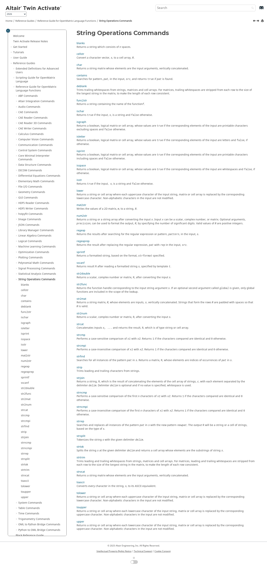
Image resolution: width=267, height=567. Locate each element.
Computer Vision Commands (36, 106)
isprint (25, 300)
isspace (25, 306)
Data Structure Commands (34, 131)
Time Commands (28, 480)
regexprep (27, 338)
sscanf (25, 349)
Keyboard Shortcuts (28, 518)
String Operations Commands (115, 21)
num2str (26, 327)
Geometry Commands (31, 159)
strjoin (25, 404)
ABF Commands (28, 62)
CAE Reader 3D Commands (35, 90)
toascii (25, 447)
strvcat (25, 442)
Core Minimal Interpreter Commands (34, 124)
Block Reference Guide (30, 502)
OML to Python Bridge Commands (39, 491)
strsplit (25, 425)
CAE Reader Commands (33, 84)
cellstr (24, 257)
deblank (26, 273)
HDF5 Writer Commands (33, 175)
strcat (24, 376)
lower (24, 317)
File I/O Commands (30, 153)
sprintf (25, 344)
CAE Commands (28, 79)
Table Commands (29, 475)
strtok (24, 431)
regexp (25, 333)
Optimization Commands (33, 219)
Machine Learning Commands (37, 213)
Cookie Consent (163, 551)
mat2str (26, 322)
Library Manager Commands (36, 197)
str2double (27, 355)
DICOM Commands (30, 137)
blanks (25, 251)
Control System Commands (35, 117)
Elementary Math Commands (36, 148)
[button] (11, 30)
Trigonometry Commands (34, 485)
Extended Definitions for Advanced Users (37, 37)
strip (24, 398)
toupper (26, 458)
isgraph (26, 289)
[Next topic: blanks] (258, 21)
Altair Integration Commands (36, 68)
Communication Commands (35, 111)
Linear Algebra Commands (34, 202)
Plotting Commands (30, 224)
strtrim (25, 436)
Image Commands (29, 186)
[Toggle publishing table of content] (8, 31)
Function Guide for (36, 507)
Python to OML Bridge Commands (39, 496)
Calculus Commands (31, 101)
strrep (24, 420)
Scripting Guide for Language (35, 46)
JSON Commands (28, 191)
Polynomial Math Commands (36, 229)
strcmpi (25, 387)
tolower (25, 453)
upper (24, 464)
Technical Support (143, 551)
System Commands (30, 469)
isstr (23, 311)
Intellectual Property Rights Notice (114, 551)
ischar (24, 284)
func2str (26, 278)
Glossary (21, 524)
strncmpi (26, 415)
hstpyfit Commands (30, 180)
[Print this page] (262, 21)
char (23, 262)
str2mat (26, 366)
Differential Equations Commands (39, 142)
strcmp (25, 382)
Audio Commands (29, 73)
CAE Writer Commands (32, 95)
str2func (26, 360)
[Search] (251, 8)
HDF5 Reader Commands (33, 169)
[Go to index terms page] (257, 9)
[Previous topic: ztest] (254, 21)
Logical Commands (30, 208)
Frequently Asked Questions (30, 529)
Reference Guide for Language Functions (66, 21)
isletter (25, 295)
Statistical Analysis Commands (37, 240)
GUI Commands (28, 164)
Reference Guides (24, 21)
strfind (25, 393)
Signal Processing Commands (36, 235)
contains (26, 268)
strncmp (26, 409)
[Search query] (205, 8)
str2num (26, 371)
